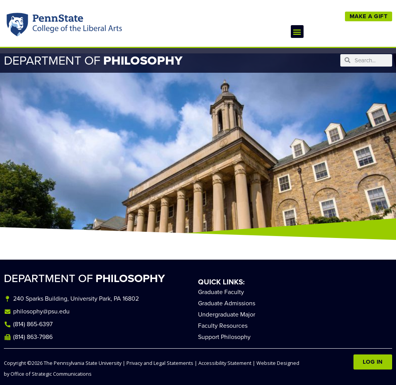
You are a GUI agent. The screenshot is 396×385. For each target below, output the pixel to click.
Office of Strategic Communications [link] (51, 373)
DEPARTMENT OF (84, 278)
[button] (297, 31)
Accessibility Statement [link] (224, 362)
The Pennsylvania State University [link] (82, 362)
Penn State (18, 26)
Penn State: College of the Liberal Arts (76, 26)
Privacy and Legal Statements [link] (159, 362)
